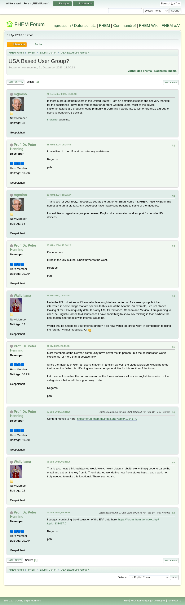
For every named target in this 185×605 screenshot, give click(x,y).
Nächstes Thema (165, 70)
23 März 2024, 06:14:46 (59, 144)
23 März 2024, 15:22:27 (59, 194)
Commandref (124, 25)
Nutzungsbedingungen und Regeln (148, 600)
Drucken (171, 82)
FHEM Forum (29, 24)
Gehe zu (122, 577)
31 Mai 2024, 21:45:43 (58, 346)
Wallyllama (22, 295)
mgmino (20, 94)
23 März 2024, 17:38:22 (59, 245)
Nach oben (15, 560)
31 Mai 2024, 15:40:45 (58, 295)
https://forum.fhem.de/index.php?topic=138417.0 (107, 418)
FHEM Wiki (148, 25)
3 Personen (52, 119)
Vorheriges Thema (140, 70)
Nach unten (15, 82)
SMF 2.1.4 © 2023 (13, 600)
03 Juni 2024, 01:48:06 (58, 461)
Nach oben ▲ (174, 600)
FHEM (104, 25)
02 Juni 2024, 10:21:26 (58, 411)
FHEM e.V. (171, 25)
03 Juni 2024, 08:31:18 (58, 512)
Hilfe (126, 600)
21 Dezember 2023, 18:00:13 (62, 94)
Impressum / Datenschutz (73, 25)
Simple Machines (32, 600)
